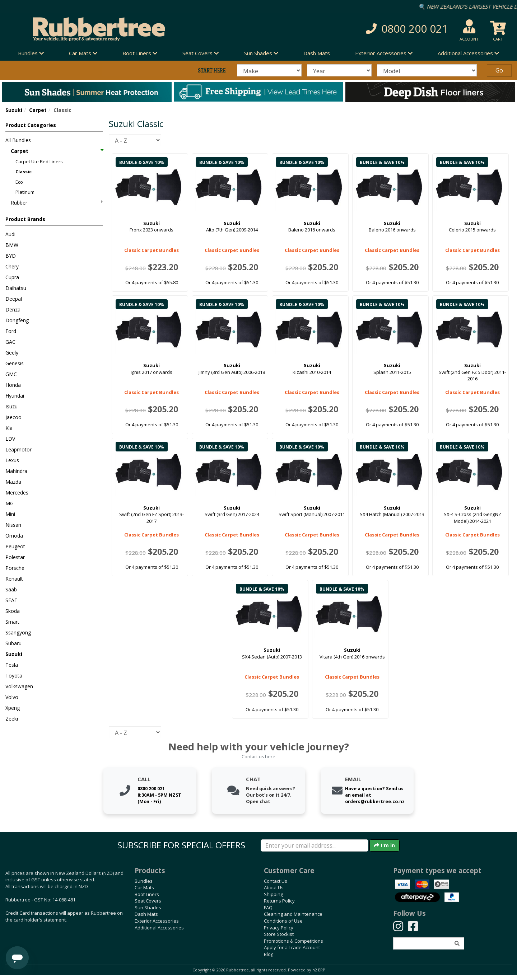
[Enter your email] (314, 845)
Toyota (13, 675)
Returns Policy (279, 900)
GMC (11, 374)
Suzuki (13, 110)
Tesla (11, 664)
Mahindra (16, 471)
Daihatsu (15, 288)
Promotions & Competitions (293, 941)
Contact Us (275, 881)
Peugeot (15, 546)
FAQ (268, 907)
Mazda (13, 481)
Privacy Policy (278, 927)
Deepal (13, 298)
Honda (13, 384)
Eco (19, 182)
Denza (12, 309)
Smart (12, 621)
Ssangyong (18, 632)
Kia (9, 428)
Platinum (24, 192)
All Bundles (18, 140)
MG (9, 503)
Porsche (14, 567)
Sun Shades (148, 907)
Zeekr (12, 718)
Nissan (13, 524)
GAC (10, 341)
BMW (11, 245)
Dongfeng (17, 320)
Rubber (57, 202)
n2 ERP (318, 969)
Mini (10, 514)
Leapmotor (18, 449)
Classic (23, 171)
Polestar (15, 557)
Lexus (12, 460)
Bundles (144, 881)
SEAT (11, 600)
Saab (11, 589)
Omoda (14, 535)
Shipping (273, 894)
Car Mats (144, 887)
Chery (12, 266)
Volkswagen (19, 686)
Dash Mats (316, 53)
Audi (10, 234)
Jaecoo (13, 417)
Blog (268, 954)
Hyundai (14, 395)
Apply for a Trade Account (292, 947)
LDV (10, 438)
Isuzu (11, 406)
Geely (11, 352)
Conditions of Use (283, 921)
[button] (369, 29)
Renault (14, 578)
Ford (10, 331)
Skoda (12, 611)
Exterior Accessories (157, 921)
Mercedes (16, 492)
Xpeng (12, 707)
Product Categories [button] (30, 125)
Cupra (12, 277)
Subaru (13, 643)
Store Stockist (279, 934)
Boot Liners (147, 894)
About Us (274, 887)
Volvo (11, 697)
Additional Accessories (159, 927)
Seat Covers (148, 900)
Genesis (14, 363)
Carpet (38, 110)
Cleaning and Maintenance (293, 914)
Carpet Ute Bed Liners (39, 161)
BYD (10, 255)
